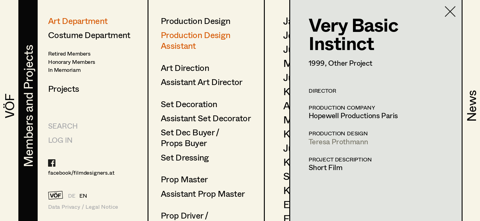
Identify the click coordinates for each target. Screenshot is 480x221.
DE (72, 195)
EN (83, 195)
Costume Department (89, 34)
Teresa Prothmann (338, 141)
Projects (63, 88)
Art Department (77, 20)
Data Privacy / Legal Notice (83, 206)
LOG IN (60, 139)
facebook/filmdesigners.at (81, 172)
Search (62, 125)
